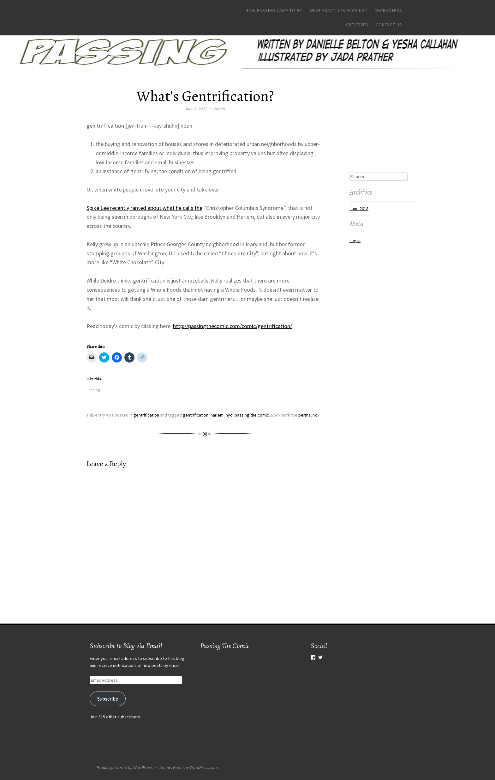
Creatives (357, 24)
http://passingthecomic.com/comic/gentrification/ (232, 326)
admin (219, 109)
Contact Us (389, 24)
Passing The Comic (224, 646)
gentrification (146, 415)
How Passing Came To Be (274, 10)
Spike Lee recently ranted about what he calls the (144, 207)
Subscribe (107, 699)
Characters (388, 10)
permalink (307, 415)
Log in (355, 240)
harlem (217, 415)
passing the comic (252, 415)
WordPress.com (204, 767)
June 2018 (358, 208)
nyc (229, 415)
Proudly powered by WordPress (125, 767)
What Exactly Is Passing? (338, 10)
